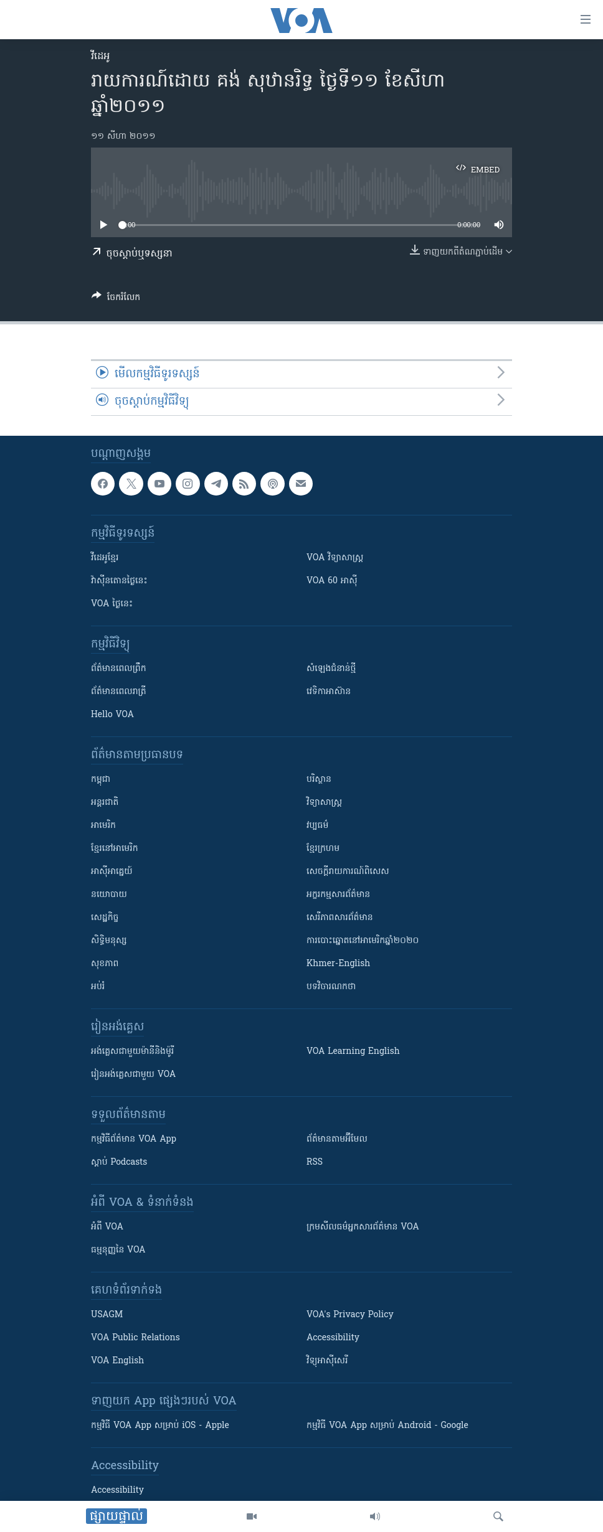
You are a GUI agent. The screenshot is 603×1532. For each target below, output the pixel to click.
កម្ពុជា (100, 779)
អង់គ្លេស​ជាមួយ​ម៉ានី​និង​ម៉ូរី (132, 1051)
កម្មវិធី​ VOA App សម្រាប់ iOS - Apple (160, 1425)
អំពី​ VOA (107, 1227)
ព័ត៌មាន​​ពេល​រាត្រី (118, 691)
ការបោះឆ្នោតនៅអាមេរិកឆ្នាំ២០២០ (362, 940)
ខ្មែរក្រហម (322, 848)
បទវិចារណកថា (331, 987)
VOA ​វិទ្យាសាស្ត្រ (334, 558)
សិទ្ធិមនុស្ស (109, 940)
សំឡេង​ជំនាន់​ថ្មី (331, 668)
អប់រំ (98, 987)
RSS (314, 1162)
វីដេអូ (100, 56)
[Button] (116, 299)
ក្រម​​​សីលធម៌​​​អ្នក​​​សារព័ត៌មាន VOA (362, 1227)
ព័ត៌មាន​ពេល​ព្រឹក (118, 668)
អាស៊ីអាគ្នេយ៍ (112, 871)
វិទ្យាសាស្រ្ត (324, 802)
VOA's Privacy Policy (350, 1315)
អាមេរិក (103, 825)
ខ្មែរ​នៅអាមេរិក (114, 848)
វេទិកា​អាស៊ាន (328, 691)
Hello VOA (112, 714)
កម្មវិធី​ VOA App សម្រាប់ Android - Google (387, 1425)
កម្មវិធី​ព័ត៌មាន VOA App (133, 1139)
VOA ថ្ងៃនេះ (112, 604)
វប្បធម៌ (317, 825)
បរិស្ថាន (318, 779)
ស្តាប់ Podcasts (119, 1162)
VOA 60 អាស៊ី (332, 581)
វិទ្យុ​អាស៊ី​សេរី (327, 1361)
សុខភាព (104, 963)
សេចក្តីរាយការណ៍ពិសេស (347, 871)
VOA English (117, 1361)
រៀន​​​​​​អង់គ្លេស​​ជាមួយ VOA (133, 1074)
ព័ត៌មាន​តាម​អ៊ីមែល (337, 1139)
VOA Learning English (353, 1051)
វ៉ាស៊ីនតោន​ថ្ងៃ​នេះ (119, 581)
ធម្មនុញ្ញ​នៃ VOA (118, 1250)
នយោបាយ (109, 894)
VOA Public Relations (135, 1338)
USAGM (107, 1315)
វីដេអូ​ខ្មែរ (104, 558)
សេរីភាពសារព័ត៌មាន (339, 917)
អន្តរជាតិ (104, 802)
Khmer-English (338, 963)
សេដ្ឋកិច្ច (104, 917)
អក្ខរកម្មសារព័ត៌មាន (338, 894)
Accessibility (332, 1338)
